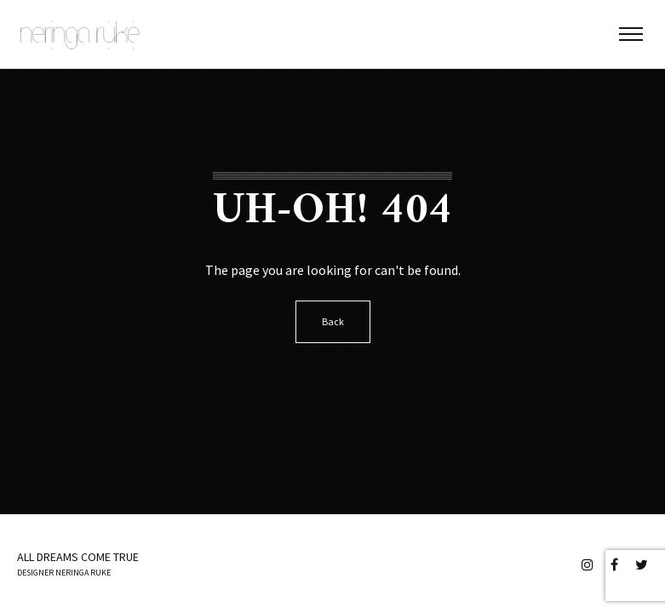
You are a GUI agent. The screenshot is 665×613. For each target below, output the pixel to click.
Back (333, 321)
